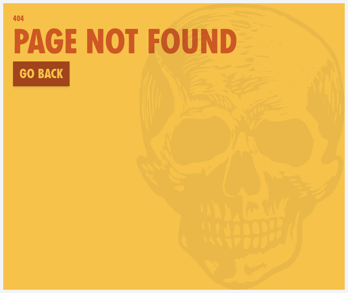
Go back (41, 73)
